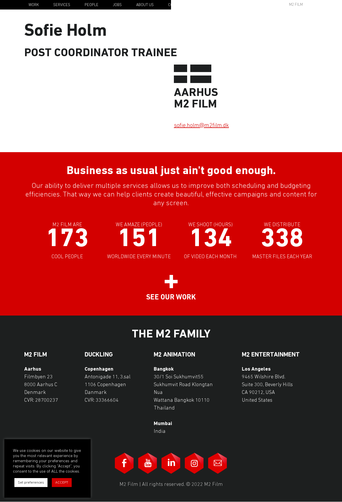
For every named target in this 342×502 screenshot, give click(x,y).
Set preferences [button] (31, 482)
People (91, 5)
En (322, 5)
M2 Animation (174, 355)
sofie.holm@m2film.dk (201, 126)
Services (61, 5)
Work (34, 5)
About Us (145, 5)
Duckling (99, 355)
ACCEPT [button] (61, 482)
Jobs (117, 5)
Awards (251, 5)
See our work (171, 297)
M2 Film (296, 5)
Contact (176, 5)
